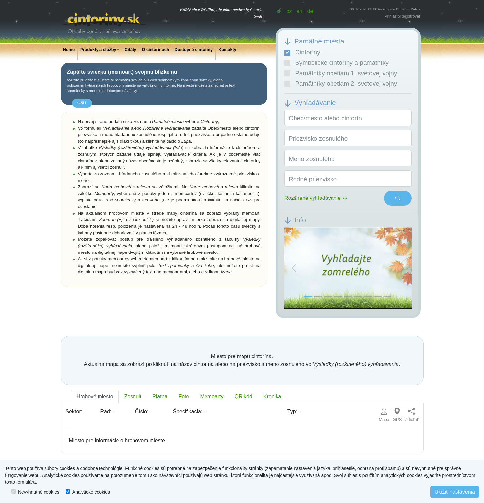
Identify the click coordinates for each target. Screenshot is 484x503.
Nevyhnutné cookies (38, 491)
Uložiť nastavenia (455, 491)
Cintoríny (302, 52)
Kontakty (227, 49)
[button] (293, 268)
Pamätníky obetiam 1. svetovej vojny (340, 73)
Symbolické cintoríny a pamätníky (336, 62)
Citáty (130, 49)
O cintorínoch (155, 49)
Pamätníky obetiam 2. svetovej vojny (340, 83)
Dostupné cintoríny (194, 49)
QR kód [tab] (243, 396)
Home (69, 49)
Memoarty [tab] (211, 396)
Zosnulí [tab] (132, 396)
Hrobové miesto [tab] (95, 396)
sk (279, 11)
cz (289, 11)
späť (82, 103)
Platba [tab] (159, 396)
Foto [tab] (183, 396)
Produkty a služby (98, 49)
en (299, 11)
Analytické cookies (91, 491)
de (310, 11)
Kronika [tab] (272, 396)
